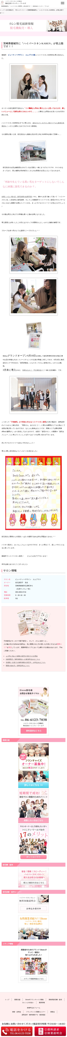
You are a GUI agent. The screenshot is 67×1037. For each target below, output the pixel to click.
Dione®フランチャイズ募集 (34, 999)
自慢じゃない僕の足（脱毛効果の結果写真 (17, 197)
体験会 (52, 1012)
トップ (7, 999)
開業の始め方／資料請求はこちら (18, 666)
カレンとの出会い (28, 1002)
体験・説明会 (16, 1012)
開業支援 (17, 999)
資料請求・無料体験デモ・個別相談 (33, 1015)
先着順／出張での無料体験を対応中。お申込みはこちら (26, 662)
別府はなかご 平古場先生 (31, 370)
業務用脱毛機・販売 (55, 999)
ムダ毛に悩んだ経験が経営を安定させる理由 (22, 656)
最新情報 (42, 1002)
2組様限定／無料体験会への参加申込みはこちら (23, 659)
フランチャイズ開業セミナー (35, 1012)
